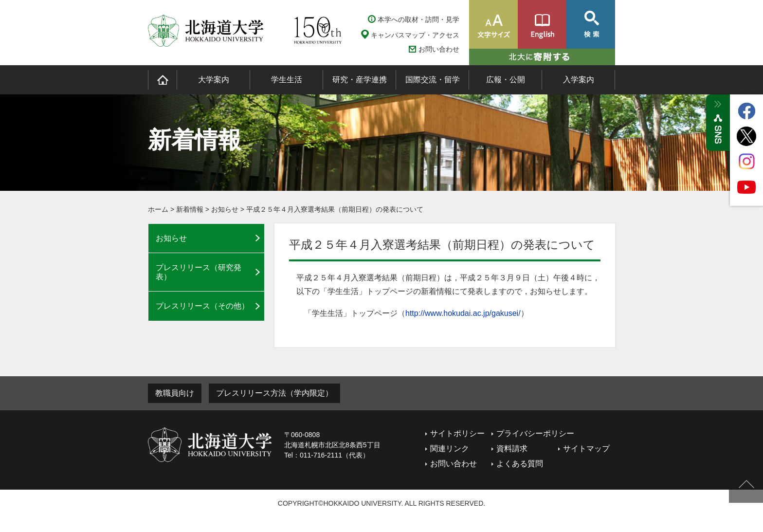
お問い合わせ (438, 49)
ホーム (158, 209)
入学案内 (578, 79)
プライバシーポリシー (535, 433)
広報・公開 (505, 79)
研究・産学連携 (359, 79)
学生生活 (286, 79)
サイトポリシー (457, 433)
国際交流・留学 (432, 79)
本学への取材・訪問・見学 (418, 19)
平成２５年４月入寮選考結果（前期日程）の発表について (334, 209)
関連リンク (449, 448)
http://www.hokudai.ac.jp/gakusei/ (463, 313)
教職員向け (174, 393)
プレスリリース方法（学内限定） (274, 393)
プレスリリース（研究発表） (198, 272)
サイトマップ (586, 448)
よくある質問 (519, 463)
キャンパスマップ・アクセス (415, 35)
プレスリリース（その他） (202, 306)
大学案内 (213, 79)
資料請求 (511, 448)
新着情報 (189, 209)
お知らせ (224, 209)
